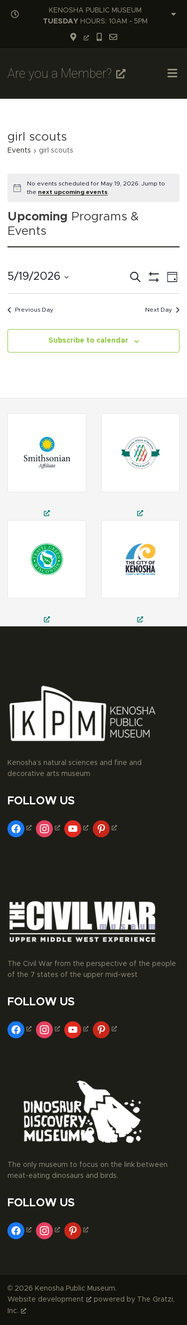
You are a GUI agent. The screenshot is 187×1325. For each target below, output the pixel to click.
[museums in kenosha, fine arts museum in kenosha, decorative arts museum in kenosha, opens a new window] (140, 573)
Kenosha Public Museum (75, 1288)
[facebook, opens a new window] (20, 827)
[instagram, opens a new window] (49, 827)
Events (19, 150)
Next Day (162, 310)
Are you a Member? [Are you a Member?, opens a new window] (66, 73)
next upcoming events (73, 192)
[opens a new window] (79, 37)
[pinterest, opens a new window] (106, 827)
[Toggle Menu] (172, 74)
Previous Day (30, 310)
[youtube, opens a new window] (77, 827)
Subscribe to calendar (88, 340)
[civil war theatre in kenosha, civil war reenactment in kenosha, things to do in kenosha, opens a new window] (140, 466)
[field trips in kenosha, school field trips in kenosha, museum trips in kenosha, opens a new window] (46, 466)
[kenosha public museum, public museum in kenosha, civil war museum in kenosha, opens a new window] (46, 573)
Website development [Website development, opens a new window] (49, 1299)
